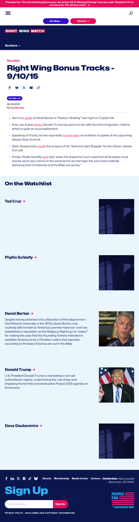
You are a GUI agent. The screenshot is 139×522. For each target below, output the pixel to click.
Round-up (15, 98)
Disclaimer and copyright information (50, 512)
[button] (38, 87)
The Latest (13, 60)
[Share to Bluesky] (16, 87)
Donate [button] (81, 21)
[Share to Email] (31, 87)
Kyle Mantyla (17, 107)
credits (41, 145)
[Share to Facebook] (9, 87)
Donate (47, 477)
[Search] (131, 13)
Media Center (80, 477)
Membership (61, 477)
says (45, 156)
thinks (38, 124)
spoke (29, 118)
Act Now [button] (55, 21)
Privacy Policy (14, 512)
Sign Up (60, 503)
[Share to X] (24, 87)
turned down (71, 135)
